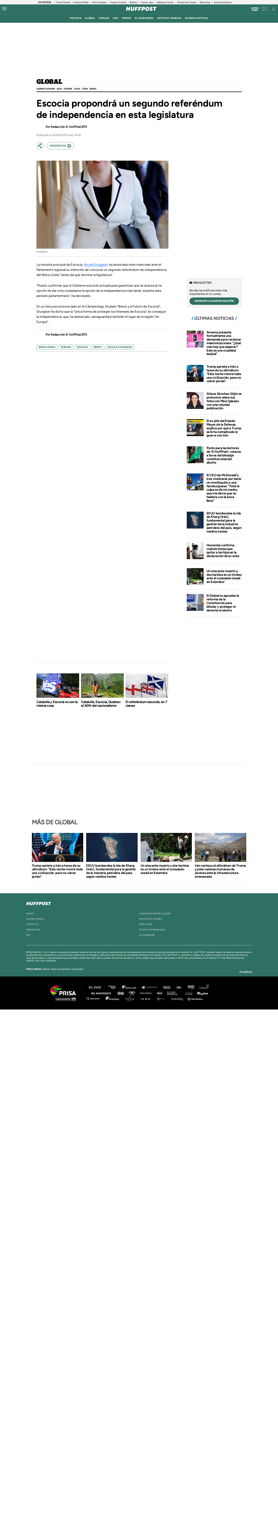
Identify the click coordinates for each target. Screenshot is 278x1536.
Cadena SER (166, 987)
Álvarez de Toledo (186, 2)
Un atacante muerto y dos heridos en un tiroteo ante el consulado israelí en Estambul (224, 576)
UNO (122, 993)
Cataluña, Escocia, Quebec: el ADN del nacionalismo (101, 704)
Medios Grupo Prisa (64, 999)
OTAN (85, 88)
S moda (162, 998)
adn (191, 987)
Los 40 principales (114, 987)
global (90, 18)
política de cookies (150, 919)
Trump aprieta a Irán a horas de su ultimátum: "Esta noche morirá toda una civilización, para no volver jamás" (224, 374)
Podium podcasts (131, 998)
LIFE (115, 18)
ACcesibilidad (147, 935)
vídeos (126, 18)
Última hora (255, 9)
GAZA (77, 88)
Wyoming (205, 2)
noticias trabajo (169, 18)
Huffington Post (101, 993)
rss (28, 935)
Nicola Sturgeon (96, 265)
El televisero (144, 18)
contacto (32, 924)
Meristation (195, 998)
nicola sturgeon (120, 347)
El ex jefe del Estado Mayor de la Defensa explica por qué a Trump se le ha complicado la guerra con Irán (224, 428)
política (76, 18)
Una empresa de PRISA (64, 990)
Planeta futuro (187, 993)
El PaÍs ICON (146, 998)
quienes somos (35, 919)
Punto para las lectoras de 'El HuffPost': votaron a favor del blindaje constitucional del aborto (224, 455)
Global (49, 82)
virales (104, 18)
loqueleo (178, 998)
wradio (132, 993)
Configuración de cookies (155, 913)
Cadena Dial (160, 993)
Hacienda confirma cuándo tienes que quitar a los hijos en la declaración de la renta (223, 550)
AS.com (179, 987)
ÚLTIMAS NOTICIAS (196, 18)
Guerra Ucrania (118, 2)
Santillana (132, 987)
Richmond (94, 998)
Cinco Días (147, 993)
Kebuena (200, 993)
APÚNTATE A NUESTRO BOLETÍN (214, 301)
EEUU (59, 88)
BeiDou (133, 2)
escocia (82, 347)
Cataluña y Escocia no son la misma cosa (57, 704)
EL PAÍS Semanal (174, 993)
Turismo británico (223, 2)
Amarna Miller (81, 2)
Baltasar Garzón (165, 2)
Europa (68, 88)
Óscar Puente (63, 2)
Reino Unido (46, 347)
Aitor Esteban (99, 2)
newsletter (33, 929)
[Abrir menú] (4, 9)
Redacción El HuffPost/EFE (69, 127)
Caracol (204, 987)
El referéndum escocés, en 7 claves (146, 704)
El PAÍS (97, 987)
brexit (97, 347)
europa (66, 347)
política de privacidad (152, 929)
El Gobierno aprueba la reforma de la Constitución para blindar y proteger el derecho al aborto (223, 603)
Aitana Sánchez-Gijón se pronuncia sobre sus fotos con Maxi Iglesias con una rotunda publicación (224, 401)
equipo (30, 913)
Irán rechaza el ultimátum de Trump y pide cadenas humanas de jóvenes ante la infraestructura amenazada (220, 871)
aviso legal (145, 924)
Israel (93, 88)
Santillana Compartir (151, 987)
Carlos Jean (147, 2)
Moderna (112, 998)
